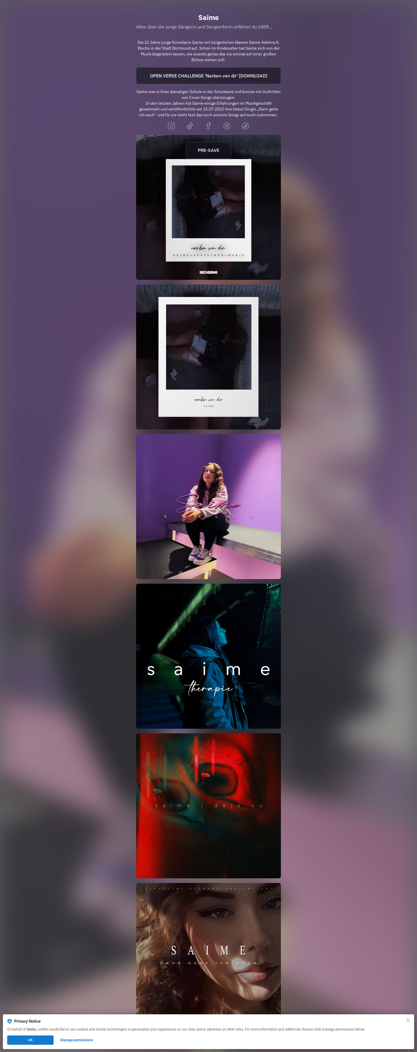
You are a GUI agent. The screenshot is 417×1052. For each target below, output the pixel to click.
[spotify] (227, 126)
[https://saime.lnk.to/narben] (208, 356)
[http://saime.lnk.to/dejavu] (208, 805)
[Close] (408, 1020)
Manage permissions (77, 1040)
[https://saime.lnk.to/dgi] (208, 955)
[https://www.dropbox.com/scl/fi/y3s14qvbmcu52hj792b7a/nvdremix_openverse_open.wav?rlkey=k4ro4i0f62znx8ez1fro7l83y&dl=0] (208, 75)
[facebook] (208, 126)
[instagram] (171, 126)
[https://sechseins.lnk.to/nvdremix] (208, 207)
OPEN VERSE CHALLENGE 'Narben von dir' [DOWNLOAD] (208, 76)
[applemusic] (245, 126)
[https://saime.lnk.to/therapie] (208, 656)
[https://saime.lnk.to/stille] (208, 506)
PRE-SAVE (208, 150)
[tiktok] (190, 126)
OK (30, 1040)
